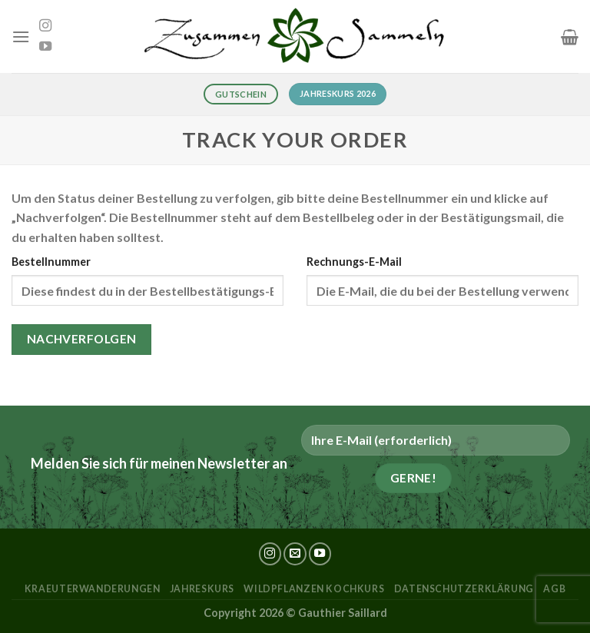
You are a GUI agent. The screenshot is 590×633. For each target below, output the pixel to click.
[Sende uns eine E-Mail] (295, 553)
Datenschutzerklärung (464, 589)
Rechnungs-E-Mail (354, 261)
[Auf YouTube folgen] (45, 47)
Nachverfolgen (82, 339)
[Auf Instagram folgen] (45, 26)
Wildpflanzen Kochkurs (314, 589)
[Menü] (21, 36)
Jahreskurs (202, 589)
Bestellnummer (51, 261)
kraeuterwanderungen (93, 589)
